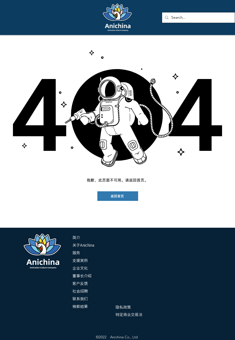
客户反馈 (80, 283)
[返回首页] (117, 196)
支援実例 (80, 260)
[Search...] (198, 17)
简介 (76, 237)
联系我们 (80, 299)
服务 (76, 253)
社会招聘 (80, 291)
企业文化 (80, 268)
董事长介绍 (82, 276)
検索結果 (80, 306)
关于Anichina (83, 245)
